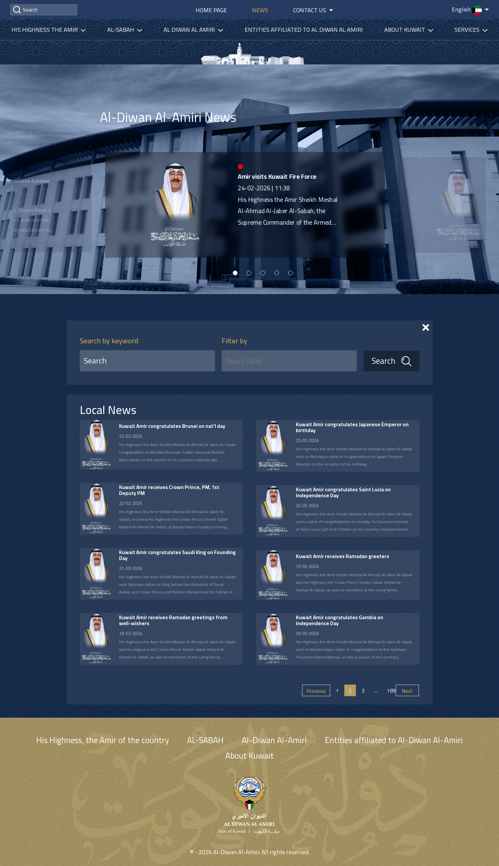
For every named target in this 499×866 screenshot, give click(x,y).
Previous (316, 691)
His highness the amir (45, 29)
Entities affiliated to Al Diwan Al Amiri (304, 29)
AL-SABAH (205, 740)
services (467, 29)
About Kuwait (405, 29)
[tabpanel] (217, 204)
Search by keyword (109, 341)
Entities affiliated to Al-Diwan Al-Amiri (394, 740)
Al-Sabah (121, 29)
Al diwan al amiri (190, 29)
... (375, 691)
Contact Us (310, 10)
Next (407, 691)
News (260, 10)
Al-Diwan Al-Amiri (274, 740)
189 (390, 691)
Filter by (234, 341)
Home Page (211, 10)
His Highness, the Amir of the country (102, 740)
